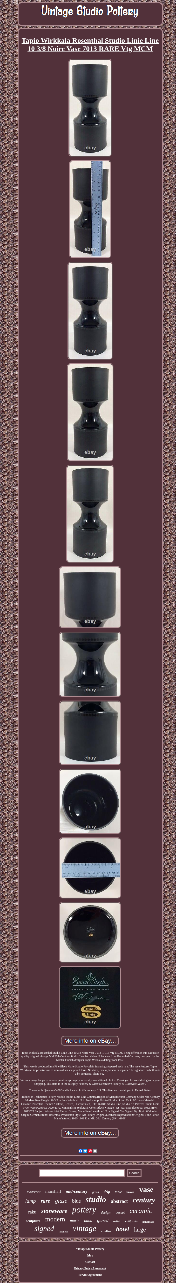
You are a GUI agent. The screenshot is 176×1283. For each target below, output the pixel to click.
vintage (84, 1228)
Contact (90, 1262)
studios (106, 1231)
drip (107, 1192)
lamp (30, 1201)
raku (32, 1211)
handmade (148, 1221)
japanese (63, 1231)
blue (76, 1201)
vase (146, 1189)
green (95, 1192)
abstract (119, 1201)
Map (90, 1255)
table (118, 1192)
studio (96, 1199)
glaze (61, 1201)
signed (44, 1228)
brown (131, 1192)
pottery (84, 1209)
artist (117, 1221)
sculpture (33, 1221)
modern (55, 1219)
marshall (53, 1191)
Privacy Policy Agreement (90, 1268)
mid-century (77, 1191)
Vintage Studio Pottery (90, 1249)
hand (88, 1220)
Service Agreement (90, 1275)
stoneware (54, 1210)
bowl (122, 1229)
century (144, 1200)
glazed (102, 1220)
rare (45, 1201)
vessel (120, 1212)
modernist (34, 1192)
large (140, 1229)
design (105, 1212)
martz (74, 1220)
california (131, 1221)
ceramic (140, 1210)
